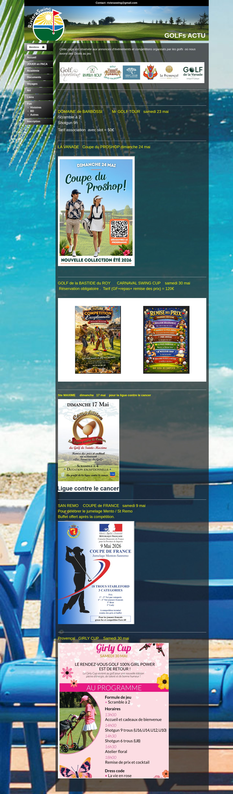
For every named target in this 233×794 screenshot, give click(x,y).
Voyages (32, 83)
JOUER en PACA (37, 64)
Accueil (31, 57)
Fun (29, 103)
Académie (33, 70)
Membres (36, 47)
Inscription (33, 121)
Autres (34, 114)
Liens (30, 97)
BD (32, 111)
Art (29, 90)
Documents (34, 77)
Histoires (35, 107)
